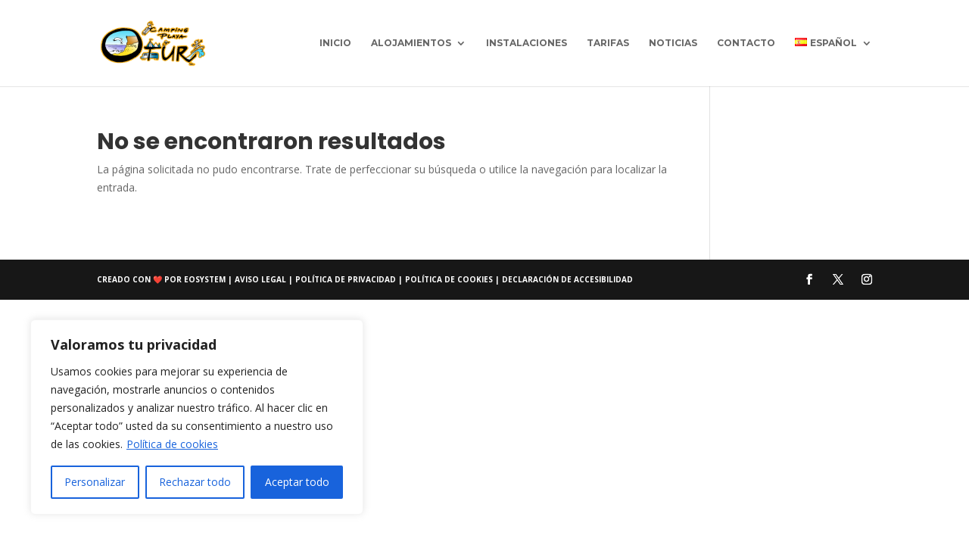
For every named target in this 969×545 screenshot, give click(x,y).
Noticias (673, 43)
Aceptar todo (297, 482)
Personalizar (94, 482)
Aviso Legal (261, 279)
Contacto (746, 43)
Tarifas (608, 43)
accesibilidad (603, 279)
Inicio (335, 43)
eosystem (205, 279)
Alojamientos (411, 43)
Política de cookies (172, 444)
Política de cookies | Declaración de (489, 279)
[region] (196, 417)
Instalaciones (526, 43)
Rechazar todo (195, 482)
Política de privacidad (346, 279)
